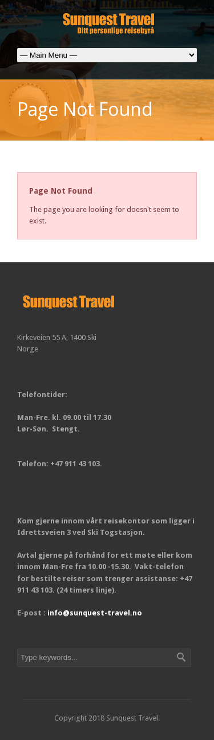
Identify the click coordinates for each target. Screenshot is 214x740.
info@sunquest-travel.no (94, 613)
